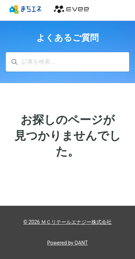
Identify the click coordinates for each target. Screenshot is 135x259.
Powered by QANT (67, 243)
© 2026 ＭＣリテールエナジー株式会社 (67, 222)
